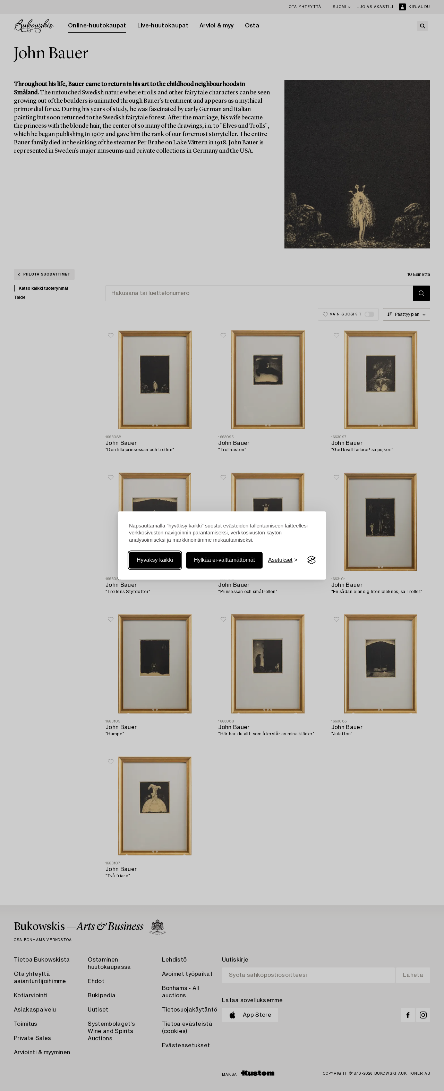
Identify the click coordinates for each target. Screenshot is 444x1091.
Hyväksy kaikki (155, 560)
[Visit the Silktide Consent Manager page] (311, 560)
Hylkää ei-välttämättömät (224, 560)
